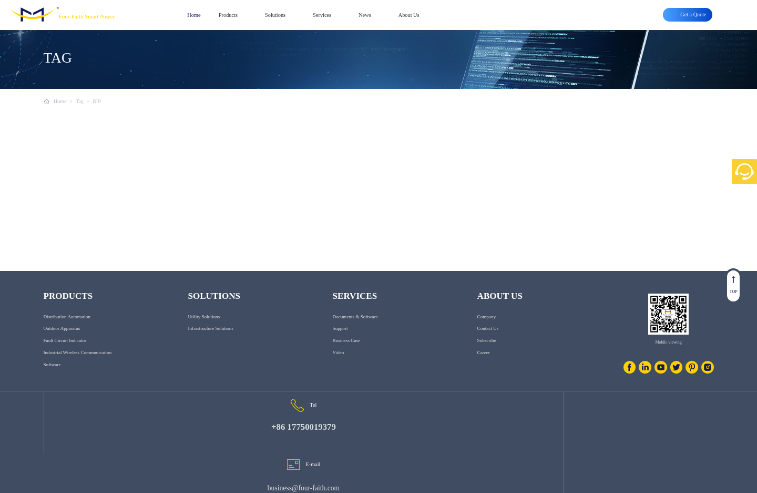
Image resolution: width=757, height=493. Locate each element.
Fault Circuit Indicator (65, 353)
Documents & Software (355, 330)
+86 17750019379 (154, 446)
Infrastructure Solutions (210, 341)
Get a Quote (700, 479)
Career (483, 365)
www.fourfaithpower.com (110, 479)
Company (486, 330)
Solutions (275, 15)
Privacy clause (619, 479)
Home (193, 15)
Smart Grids (660, 479)
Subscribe (486, 353)
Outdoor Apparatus (62, 341)
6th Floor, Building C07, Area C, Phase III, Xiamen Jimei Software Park (600, 443)
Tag (80, 101)
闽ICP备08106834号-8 (200, 479)
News (365, 15)
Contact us (488, 341)
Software (52, 377)
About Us (409, 15)
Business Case (346, 353)
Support (340, 341)
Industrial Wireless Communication (78, 365)
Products (228, 15)
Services (322, 15)
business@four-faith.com (375, 445)
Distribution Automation (67, 330)
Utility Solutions (204, 330)
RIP (97, 101)
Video (338, 365)
